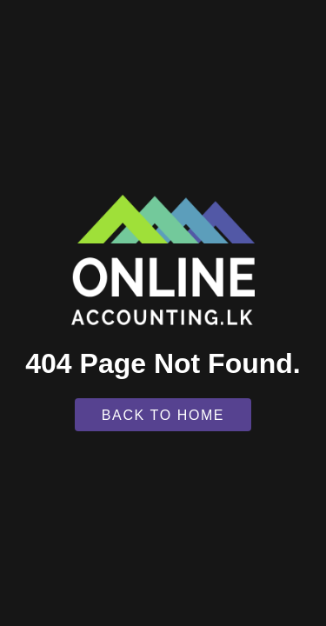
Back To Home (163, 415)
